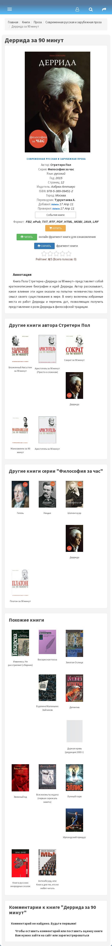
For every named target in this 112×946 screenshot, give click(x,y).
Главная (13, 22)
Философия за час (61, 169)
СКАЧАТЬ (44, 246)
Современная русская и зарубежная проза (73, 22)
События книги (55, 215)
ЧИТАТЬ (27, 237)
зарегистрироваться (73, 935)
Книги (26, 22)
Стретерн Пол (60, 165)
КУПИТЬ (55, 228)
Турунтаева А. (64, 200)
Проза (38, 22)
